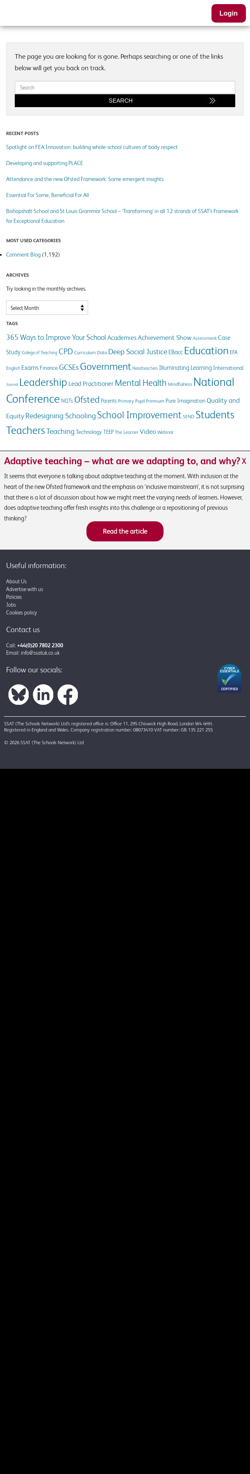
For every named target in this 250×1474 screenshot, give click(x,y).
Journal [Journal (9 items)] (12, 384)
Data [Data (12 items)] (102, 352)
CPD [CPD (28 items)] (66, 351)
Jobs (11, 605)
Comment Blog (23, 254)
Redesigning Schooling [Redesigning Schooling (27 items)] (60, 415)
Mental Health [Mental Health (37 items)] (141, 383)
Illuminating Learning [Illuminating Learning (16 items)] (185, 367)
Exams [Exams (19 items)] (30, 367)
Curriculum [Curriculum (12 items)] (85, 352)
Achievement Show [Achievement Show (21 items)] (164, 337)
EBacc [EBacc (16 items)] (175, 351)
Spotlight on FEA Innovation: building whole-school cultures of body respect (92, 147)
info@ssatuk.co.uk (40, 653)
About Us (16, 581)
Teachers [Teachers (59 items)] (25, 430)
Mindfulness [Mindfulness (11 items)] (180, 384)
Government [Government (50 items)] (105, 366)
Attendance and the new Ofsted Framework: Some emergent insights (85, 179)
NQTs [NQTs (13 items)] (67, 401)
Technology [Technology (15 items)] (89, 432)
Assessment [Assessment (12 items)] (205, 338)
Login (229, 13)
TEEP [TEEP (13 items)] (108, 432)
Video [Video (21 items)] (148, 431)
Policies (14, 597)
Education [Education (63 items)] (206, 350)
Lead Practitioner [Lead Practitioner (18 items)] (91, 383)
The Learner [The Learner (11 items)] (127, 432)
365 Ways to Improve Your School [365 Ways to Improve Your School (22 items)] (56, 337)
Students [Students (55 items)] (214, 415)
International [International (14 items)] (228, 367)
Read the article (125, 531)
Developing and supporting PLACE (44, 163)
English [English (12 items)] (13, 368)
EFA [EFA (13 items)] (234, 352)
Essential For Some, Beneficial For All (47, 195)
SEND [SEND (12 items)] (188, 417)
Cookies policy (21, 613)
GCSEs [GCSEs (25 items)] (69, 367)
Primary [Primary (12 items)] (126, 401)
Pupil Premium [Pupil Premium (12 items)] (149, 401)
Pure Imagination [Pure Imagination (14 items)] (185, 400)
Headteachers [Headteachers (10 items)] (145, 368)
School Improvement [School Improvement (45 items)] (139, 414)
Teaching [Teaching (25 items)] (60, 431)
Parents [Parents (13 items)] (109, 401)
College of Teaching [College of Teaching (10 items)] (39, 352)
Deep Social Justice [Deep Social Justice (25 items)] (137, 351)
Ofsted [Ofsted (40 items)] (87, 399)
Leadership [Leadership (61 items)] (43, 382)
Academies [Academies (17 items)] (121, 337)
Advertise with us (24, 589)
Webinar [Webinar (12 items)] (165, 432)
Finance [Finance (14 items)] (49, 367)
